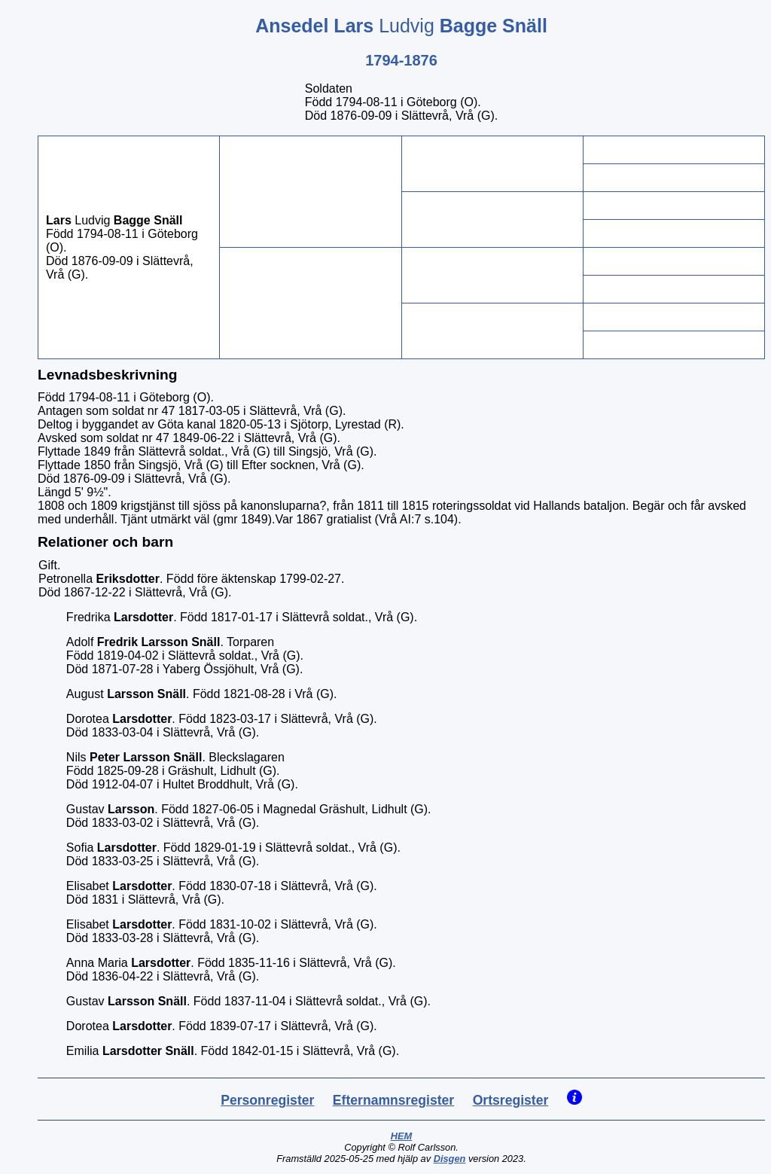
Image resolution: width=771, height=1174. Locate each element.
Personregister (267, 1100)
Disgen (450, 1158)
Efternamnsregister (393, 1100)
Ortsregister (511, 1100)
